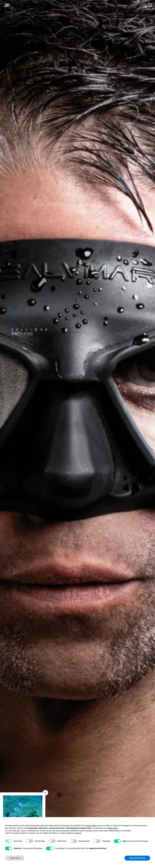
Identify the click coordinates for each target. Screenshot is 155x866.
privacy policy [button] (91, 826)
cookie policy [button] (112, 828)
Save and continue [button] (137, 858)
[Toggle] (150, 5)
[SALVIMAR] (6, 5)
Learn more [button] (15, 858)
